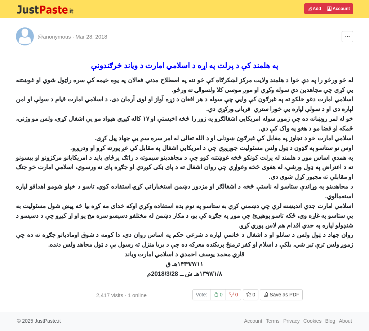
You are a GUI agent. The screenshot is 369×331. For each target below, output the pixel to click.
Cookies (312, 321)
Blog (330, 321)
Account (338, 8)
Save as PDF (281, 294)
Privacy (291, 321)
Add (314, 8)
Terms (273, 321)
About (345, 321)
